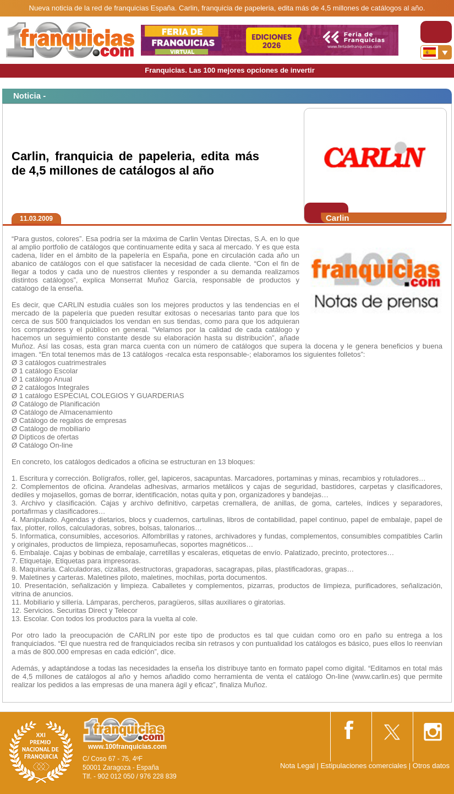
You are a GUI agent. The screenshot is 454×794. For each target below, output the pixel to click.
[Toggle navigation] (436, 32)
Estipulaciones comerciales (364, 766)
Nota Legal (297, 766)
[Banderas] (436, 52)
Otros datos (431, 766)
